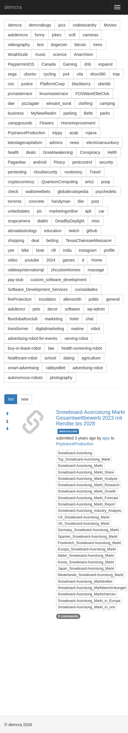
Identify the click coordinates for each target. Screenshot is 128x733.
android (40, 162)
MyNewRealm (43, 113)
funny (39, 35)
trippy (57, 132)
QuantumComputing (60, 181)
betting (52, 240)
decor (52, 309)
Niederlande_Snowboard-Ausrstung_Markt (90, 575)
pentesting (17, 172)
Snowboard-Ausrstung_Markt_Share (86, 472)
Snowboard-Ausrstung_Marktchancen (87, 594)
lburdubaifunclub (23, 319)
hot (11, 399)
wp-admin (96, 309)
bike (25, 250)
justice (27, 84)
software (72, 309)
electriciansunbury (102, 142)
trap (116, 74)
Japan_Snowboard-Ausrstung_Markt (86, 569)
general (113, 299)
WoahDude (18, 54)
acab (73, 132)
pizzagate (30, 103)
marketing (53, 319)
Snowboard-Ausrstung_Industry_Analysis (89, 511)
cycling (49, 74)
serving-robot (76, 338)
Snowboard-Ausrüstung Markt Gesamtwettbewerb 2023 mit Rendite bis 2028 (90, 418)
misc (96, 221)
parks (105, 113)
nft (53, 250)
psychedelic (106, 191)
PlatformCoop (52, 84)
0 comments (68, 616)
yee (11, 250)
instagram (88, 250)
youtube (32, 260)
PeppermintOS (21, 64)
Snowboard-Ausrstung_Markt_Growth (87, 491)
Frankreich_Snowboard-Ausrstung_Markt (89, 543)
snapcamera (19, 221)
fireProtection (19, 299)
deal (35, 240)
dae (11, 103)
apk (88, 211)
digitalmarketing (50, 328)
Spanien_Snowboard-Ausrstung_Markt (87, 537)
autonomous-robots (25, 377)
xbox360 (97, 74)
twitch (74, 230)
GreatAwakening (58, 152)
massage (96, 270)
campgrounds (20, 123)
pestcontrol (82, 162)
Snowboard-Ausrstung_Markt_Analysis (88, 479)
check (13, 191)
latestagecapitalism (25, 142)
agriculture (91, 358)
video (12, 260)
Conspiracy (90, 152)
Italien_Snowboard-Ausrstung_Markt (86, 556)
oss (11, 84)
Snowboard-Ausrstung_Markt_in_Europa (89, 601)
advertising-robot (88, 367)
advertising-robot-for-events (32, 338)
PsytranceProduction (26, 132)
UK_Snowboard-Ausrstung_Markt (84, 524)
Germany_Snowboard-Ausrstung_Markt (88, 530)
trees (97, 44)
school (50, 358)
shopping (16, 240)
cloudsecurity (45, 172)
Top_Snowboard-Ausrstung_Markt (84, 459)
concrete (36, 201)
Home (96, 260)
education (53, 230)
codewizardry (85, 25)
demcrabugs (40, 25)
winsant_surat (58, 103)
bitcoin (80, 44)
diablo (42, 221)
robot (95, 328)
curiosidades (86, 289)
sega (12, 74)
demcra (13, 7)
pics (62, 25)
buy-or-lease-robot (24, 348)
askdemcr (16, 309)
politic (94, 299)
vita (80, 74)
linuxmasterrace (54, 93)
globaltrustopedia (72, 191)
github (91, 230)
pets (36, 309)
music (40, 54)
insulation (47, 299)
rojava (91, 132)
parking (70, 113)
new (24, 399)
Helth (112, 152)
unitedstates (19, 211)
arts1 (89, 181)
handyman (60, 201)
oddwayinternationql (26, 270)
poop (105, 181)
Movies (110, 25)
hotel (74, 319)
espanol (105, 64)
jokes (57, 35)
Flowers (47, 123)
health (13, 152)
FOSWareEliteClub (92, 93)
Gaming (70, 64)
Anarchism (83, 54)
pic (39, 211)
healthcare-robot (22, 358)
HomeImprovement (78, 123)
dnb (87, 64)
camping (107, 103)
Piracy (59, 162)
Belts (88, 113)
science (59, 54)
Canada (49, 64)
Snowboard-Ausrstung (75, 453)
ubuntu (30, 74)
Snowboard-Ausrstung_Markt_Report (86, 504)
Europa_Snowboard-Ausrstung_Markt (87, 549)
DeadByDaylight (69, 221)
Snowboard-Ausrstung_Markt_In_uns (86, 607)
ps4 (66, 74)
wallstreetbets (38, 191)
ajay (106, 438)
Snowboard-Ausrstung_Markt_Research (88, 485)
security (106, 162)
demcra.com (68, 431)
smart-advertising (23, 367)
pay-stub (15, 279)
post (95, 201)
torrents (14, 201)
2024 (50, 260)
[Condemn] (7, 429)
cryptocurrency (21, 181)
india (67, 250)
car (101, 211)
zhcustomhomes (66, 270)
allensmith (72, 299)
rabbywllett (55, 367)
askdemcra (17, 35)
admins (55, 142)
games (68, 260)
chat (89, 319)
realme (77, 328)
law (51, 348)
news (74, 142)
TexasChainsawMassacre (89, 240)
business (16, 113)
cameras (91, 35)
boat (40, 250)
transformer (18, 328)
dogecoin (59, 44)
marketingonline (63, 211)
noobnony (73, 172)
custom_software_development (59, 279)
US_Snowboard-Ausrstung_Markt (84, 517)
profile (109, 250)
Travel (95, 172)
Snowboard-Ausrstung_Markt (80, 466)
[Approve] (7, 414)
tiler (81, 201)
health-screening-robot (81, 348)
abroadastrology (22, 230)
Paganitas (17, 162)
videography (19, 44)
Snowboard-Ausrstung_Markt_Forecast (88, 498)
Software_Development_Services (38, 289)
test (40, 44)
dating (68, 358)
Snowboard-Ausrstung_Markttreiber (85, 581)
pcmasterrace (20, 93)
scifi (71, 35)
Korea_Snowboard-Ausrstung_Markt (86, 562)
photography (61, 377)
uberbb (104, 84)
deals (31, 152)
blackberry (81, 84)
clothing (85, 103)
